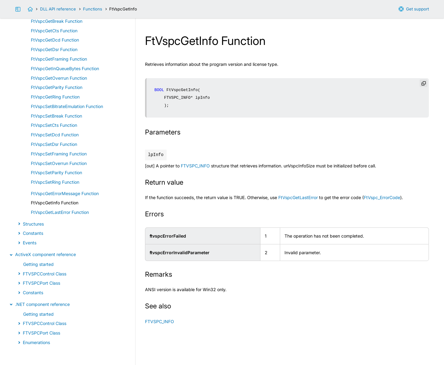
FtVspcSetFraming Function (59, 153)
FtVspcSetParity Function (56, 172)
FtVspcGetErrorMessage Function (65, 193)
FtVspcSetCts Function (54, 125)
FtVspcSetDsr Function (54, 144)
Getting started (38, 264)
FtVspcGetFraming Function (59, 59)
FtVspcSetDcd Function (55, 134)
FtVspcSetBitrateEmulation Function (67, 106)
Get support (417, 8)
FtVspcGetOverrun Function (59, 78)
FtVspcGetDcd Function (55, 39)
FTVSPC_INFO (195, 165)
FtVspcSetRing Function (55, 182)
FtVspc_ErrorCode (382, 197)
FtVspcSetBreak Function (56, 115)
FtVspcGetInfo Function (54, 202)
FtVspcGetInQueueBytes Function (65, 68)
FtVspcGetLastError (298, 197)
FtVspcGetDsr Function (54, 49)
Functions (92, 8)
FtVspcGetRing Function (55, 96)
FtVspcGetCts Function (54, 30)
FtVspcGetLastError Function (60, 212)
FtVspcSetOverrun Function (59, 163)
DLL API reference (58, 8)
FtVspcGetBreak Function (56, 21)
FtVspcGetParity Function (56, 87)
